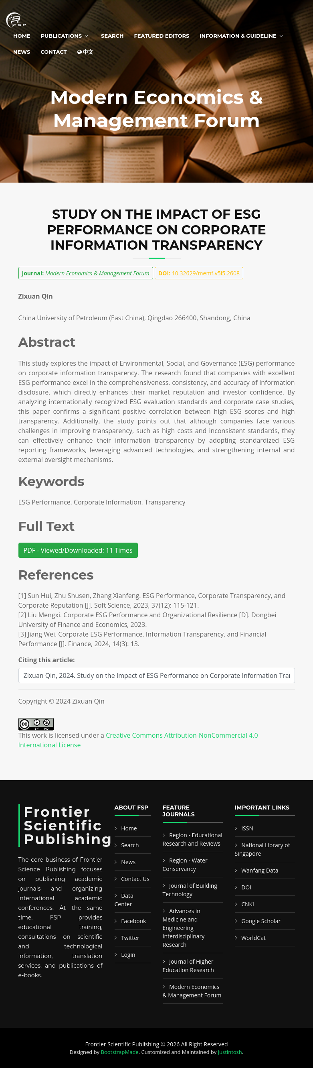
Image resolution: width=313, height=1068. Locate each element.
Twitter (130, 938)
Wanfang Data (259, 870)
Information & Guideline (238, 36)
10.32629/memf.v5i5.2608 (199, 273)
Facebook (133, 921)
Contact (53, 52)
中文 (85, 52)
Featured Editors (162, 36)
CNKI (247, 904)
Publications (61, 36)
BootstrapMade (120, 1052)
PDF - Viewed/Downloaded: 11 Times (78, 550)
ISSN (247, 828)
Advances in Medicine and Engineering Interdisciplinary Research (184, 927)
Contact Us (135, 879)
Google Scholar (261, 921)
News (21, 52)
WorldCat (253, 938)
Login (128, 954)
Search (112, 36)
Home (21, 36)
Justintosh (230, 1052)
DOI (246, 887)
